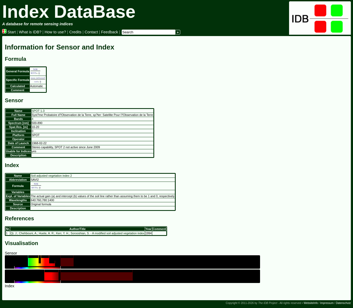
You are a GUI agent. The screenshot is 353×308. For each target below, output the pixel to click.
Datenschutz (343, 303)
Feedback (109, 32)
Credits (75, 32)
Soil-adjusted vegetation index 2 (51, 175)
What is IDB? (30, 32)
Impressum (327, 303)
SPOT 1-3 (38, 110)
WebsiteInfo (311, 303)
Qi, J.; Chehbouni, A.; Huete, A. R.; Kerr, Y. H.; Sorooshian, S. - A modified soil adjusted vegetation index (77, 233)
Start (9, 32)
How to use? (55, 32)
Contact (91, 32)
